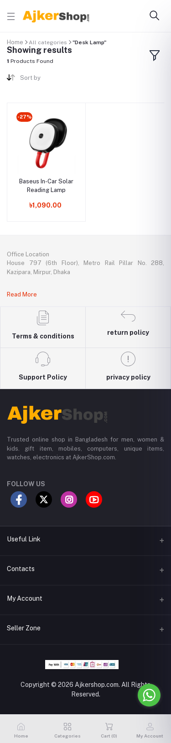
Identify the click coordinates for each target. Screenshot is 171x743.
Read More (22, 294)
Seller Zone (24, 628)
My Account (24, 598)
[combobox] (49, 79)
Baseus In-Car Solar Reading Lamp (46, 185)
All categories (48, 42)
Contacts (21, 568)
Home (15, 42)
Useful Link (24, 539)
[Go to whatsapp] (149, 695)
